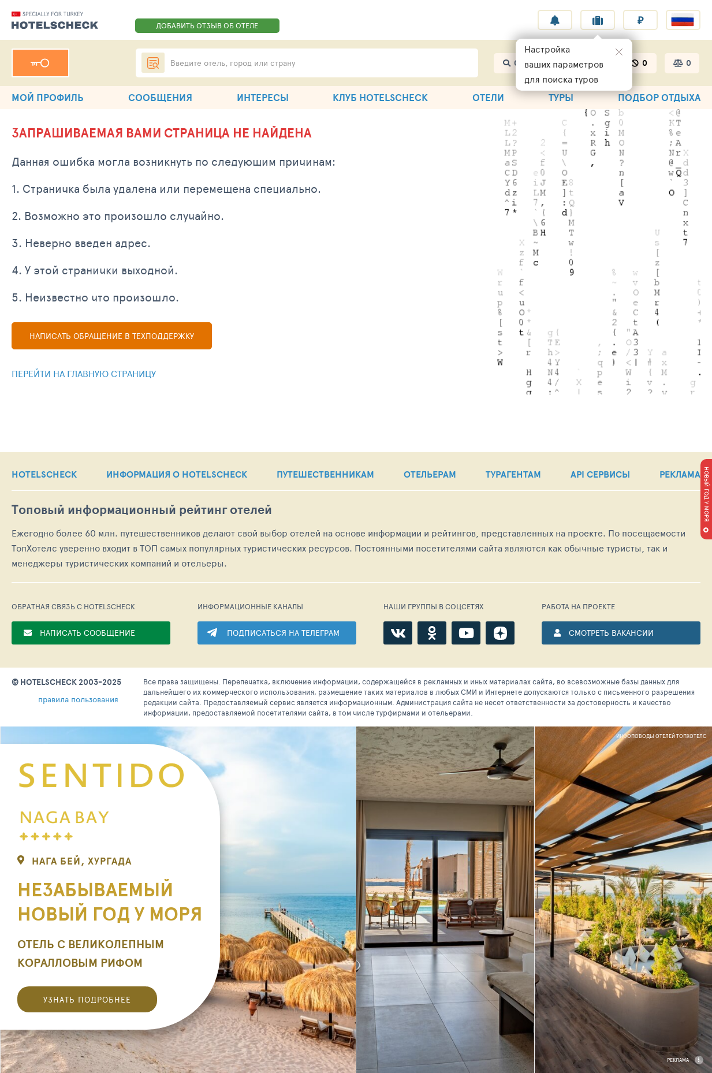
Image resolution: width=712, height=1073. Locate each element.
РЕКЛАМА (679, 474)
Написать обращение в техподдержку (111, 335)
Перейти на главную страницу (84, 373)
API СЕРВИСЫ (600, 474)
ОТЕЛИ (488, 97)
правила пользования (78, 699)
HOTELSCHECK (44, 474)
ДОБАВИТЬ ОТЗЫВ (207, 25)
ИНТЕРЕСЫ (263, 97)
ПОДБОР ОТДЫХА (659, 97)
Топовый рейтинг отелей (142, 509)
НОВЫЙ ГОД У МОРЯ (707, 494)
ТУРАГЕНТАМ (513, 474)
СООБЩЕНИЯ (160, 97)
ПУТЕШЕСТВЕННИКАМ (325, 474)
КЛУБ (380, 97)
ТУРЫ (561, 97)
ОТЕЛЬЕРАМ (430, 474)
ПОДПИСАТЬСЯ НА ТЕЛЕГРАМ (283, 632)
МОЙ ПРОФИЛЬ (48, 97)
